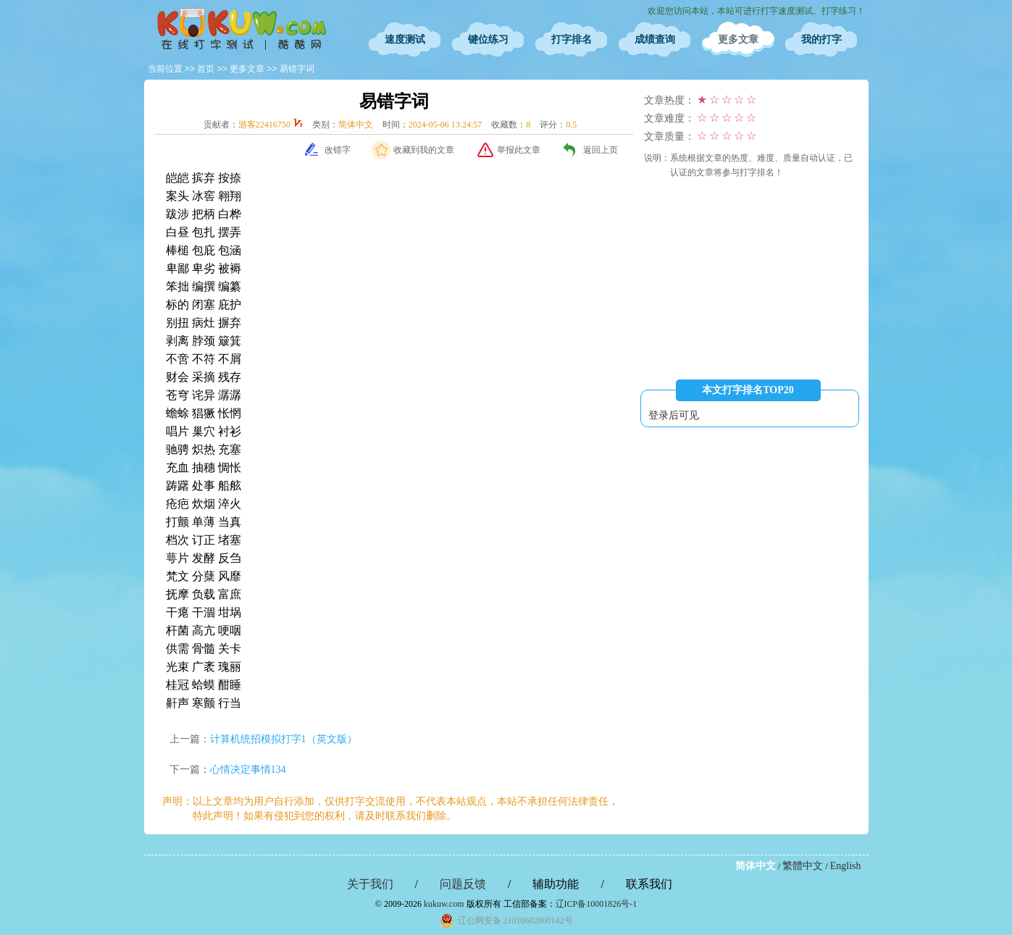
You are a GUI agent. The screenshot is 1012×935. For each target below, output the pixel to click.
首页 (205, 69)
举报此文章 (518, 150)
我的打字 (821, 39)
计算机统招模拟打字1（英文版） (283, 739)
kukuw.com (444, 904)
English (845, 865)
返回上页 (600, 150)
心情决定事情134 (248, 769)
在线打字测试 (242, 29)
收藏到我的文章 (423, 150)
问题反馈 (463, 884)
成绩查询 (655, 39)
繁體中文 (802, 865)
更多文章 (738, 39)
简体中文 (755, 865)
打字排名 (571, 39)
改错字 (338, 150)
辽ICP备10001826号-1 (596, 904)
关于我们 (370, 884)
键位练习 (488, 39)
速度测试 (405, 39)
